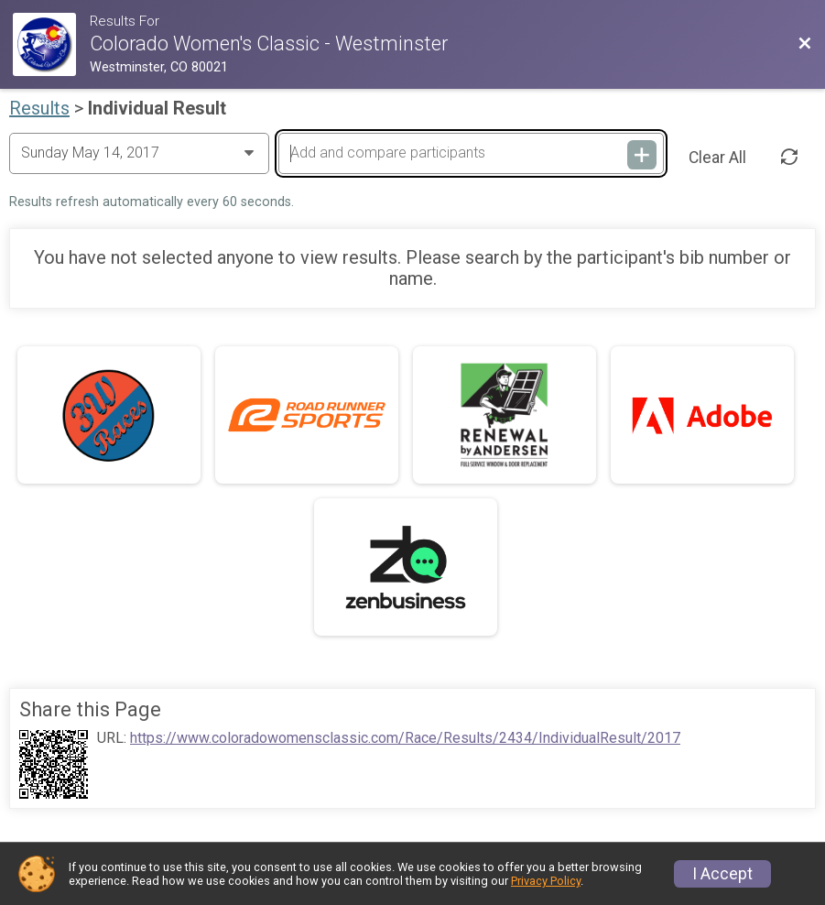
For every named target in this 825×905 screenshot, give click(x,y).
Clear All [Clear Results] (717, 157)
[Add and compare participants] (471, 153)
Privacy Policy (546, 881)
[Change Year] (139, 153)
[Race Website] (51, 44)
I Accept (722, 874)
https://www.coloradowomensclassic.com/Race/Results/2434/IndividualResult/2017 (405, 738)
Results (39, 108)
